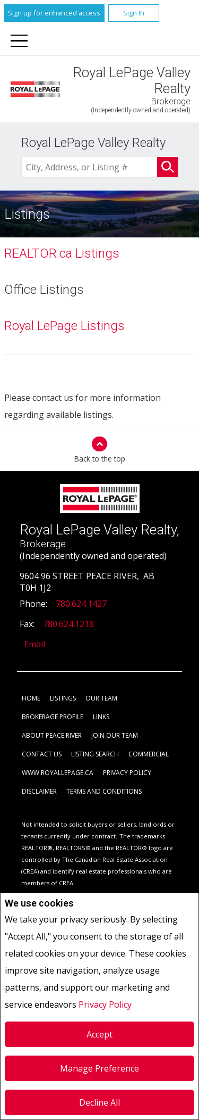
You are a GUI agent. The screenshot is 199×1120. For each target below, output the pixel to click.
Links (101, 716)
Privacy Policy (105, 1004)
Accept (99, 1034)
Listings (63, 698)
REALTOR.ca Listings (61, 253)
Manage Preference (99, 1068)
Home (31, 698)
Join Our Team (114, 735)
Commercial (148, 754)
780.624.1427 (81, 604)
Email (34, 644)
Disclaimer (39, 791)
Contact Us (42, 754)
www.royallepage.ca (57, 772)
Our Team (101, 698)
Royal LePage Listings (64, 325)
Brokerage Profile (52, 716)
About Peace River (52, 735)
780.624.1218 (68, 624)
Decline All (99, 1102)
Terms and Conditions (104, 791)
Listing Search (95, 754)
